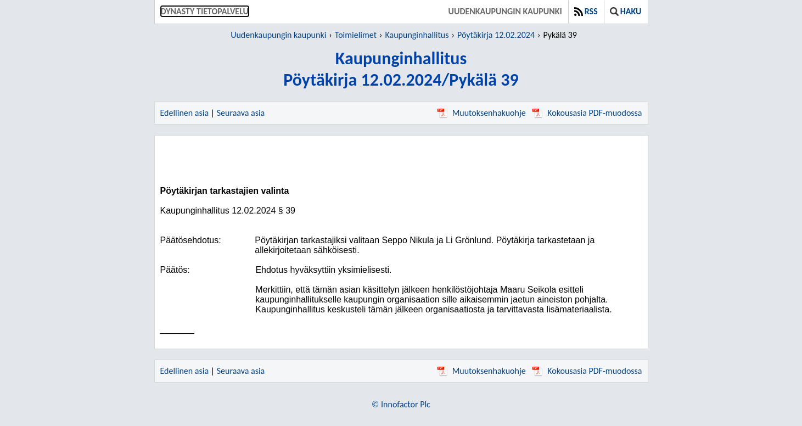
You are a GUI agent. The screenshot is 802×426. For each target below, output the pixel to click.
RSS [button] (586, 11)
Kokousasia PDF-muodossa (587, 113)
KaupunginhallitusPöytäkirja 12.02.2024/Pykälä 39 (400, 69)
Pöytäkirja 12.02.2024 (496, 35)
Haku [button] (626, 11)
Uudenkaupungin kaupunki (505, 11)
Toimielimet (356, 35)
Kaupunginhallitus (416, 35)
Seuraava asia (241, 113)
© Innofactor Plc (401, 404)
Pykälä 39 (559, 35)
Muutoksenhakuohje (481, 113)
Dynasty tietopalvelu (205, 11)
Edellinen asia (184, 113)
